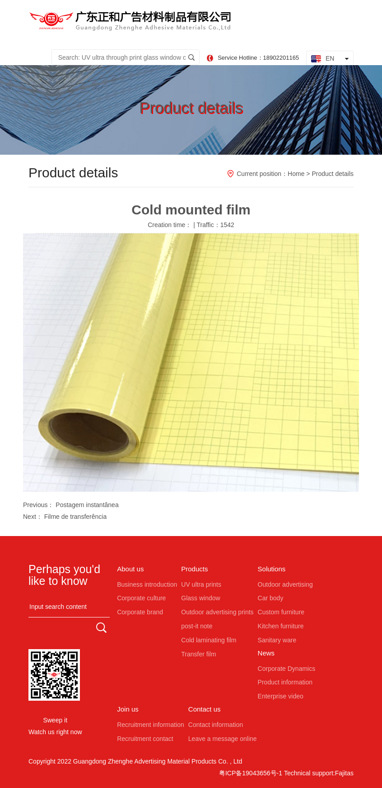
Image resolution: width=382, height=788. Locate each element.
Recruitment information (150, 724)
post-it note (196, 626)
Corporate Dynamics (287, 668)
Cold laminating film (208, 640)
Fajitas (344, 773)
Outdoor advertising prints (217, 612)
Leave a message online (222, 738)
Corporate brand (140, 612)
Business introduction (147, 584)
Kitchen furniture (281, 626)
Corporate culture (141, 598)
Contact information (215, 724)
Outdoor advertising (285, 584)
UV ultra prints (201, 584)
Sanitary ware (277, 640)
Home (296, 173)
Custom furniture (281, 612)
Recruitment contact (145, 738)
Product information (285, 682)
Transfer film (198, 654)
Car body (271, 598)
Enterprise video (280, 696)
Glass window (200, 598)
